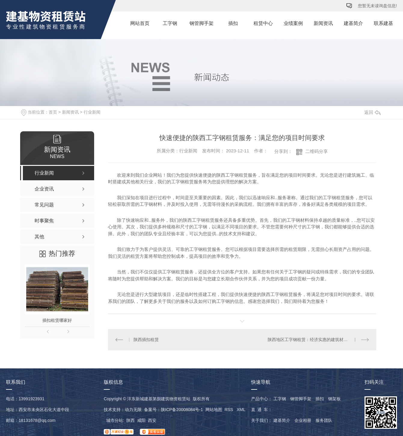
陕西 (130, 420)
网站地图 (213, 409)
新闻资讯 (323, 23)
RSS (229, 409)
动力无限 (133, 409)
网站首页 (139, 23)
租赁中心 (263, 23)
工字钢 (170, 23)
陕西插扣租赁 (146, 339)
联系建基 (383, 23)
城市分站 (114, 420)
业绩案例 (293, 23)
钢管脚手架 (201, 23)
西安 (152, 420)
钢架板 (334, 398)
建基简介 (353, 23)
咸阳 (141, 420)
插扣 (233, 23)
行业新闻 (92, 112)
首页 (53, 112)
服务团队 (323, 420)
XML (241, 409)
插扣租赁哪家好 (57, 320)
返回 (372, 112)
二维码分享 (316, 151)
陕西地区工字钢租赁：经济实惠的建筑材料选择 (312, 339)
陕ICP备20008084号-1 (182, 409)
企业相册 (302, 420)
